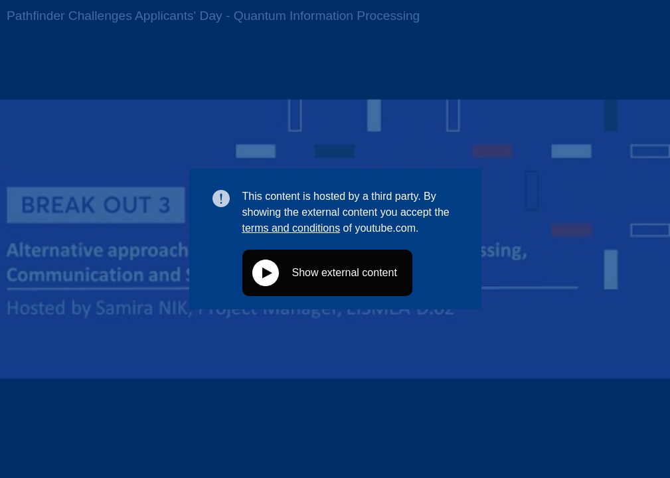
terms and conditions (291, 228)
